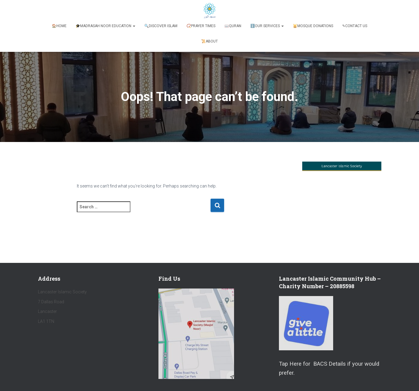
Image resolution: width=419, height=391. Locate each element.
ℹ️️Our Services (267, 26)
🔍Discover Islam (160, 26)
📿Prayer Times (200, 26)
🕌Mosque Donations (313, 26)
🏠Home (59, 26)
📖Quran (232, 26)
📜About (209, 41)
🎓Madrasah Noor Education (105, 26)
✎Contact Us (354, 26)
